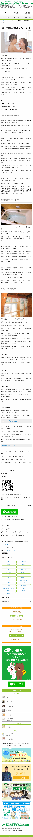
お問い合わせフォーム (16, 635)
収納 (9, 582)
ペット (8, 580)
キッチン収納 (23, 567)
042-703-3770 (17, 616)
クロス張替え (23, 569)
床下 (9, 585)
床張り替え (23, 585)
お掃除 (8, 564)
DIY (9, 561)
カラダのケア (9, 567)
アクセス (16, 17)
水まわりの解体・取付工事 (8, 588)
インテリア (23, 561)
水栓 (24, 588)
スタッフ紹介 (5, 17)
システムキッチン (23, 572)
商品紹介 (16, 13)
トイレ (23, 574)
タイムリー (8, 574)
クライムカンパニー (6, 544)
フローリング (23, 577)
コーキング (8, 572)
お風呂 (23, 564)
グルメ (8, 569)
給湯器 (8, 593)
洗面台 (8, 590)
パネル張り (8, 577)
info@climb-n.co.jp (10, 550)
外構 (24, 582)
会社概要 (27, 13)
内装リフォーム (23, 580)
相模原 (23, 590)
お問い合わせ (27, 17)
